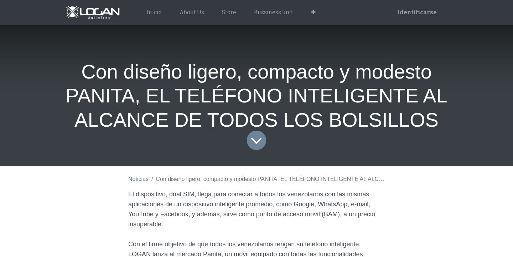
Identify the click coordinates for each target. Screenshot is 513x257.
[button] (313, 12)
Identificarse (417, 12)
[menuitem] (154, 12)
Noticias (138, 179)
